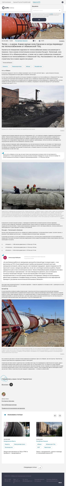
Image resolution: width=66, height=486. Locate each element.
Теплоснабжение (7, 62)
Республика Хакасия (21, 41)
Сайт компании (6, 2)
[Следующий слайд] (60, 415)
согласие (51, 13)
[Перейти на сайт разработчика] (60, 482)
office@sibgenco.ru (27, 481)
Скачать (61, 41)
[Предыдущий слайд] (55, 415)
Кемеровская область (10, 441)
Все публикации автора (9, 405)
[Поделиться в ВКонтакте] (7, 384)
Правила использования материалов (13, 408)
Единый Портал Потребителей (21, 2)
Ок (39, 19)
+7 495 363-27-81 (16, 481)
